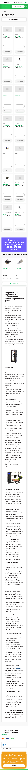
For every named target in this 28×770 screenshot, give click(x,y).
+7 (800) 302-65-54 (9, 730)
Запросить (7, 51)
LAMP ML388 (18, 268)
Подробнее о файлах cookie (9, 762)
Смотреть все (14, 283)
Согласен (14, 765)
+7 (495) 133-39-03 (18, 2)
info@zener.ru (4, 734)
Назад (3, 11)
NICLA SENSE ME (6, 268)
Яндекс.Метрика (7, 755)
